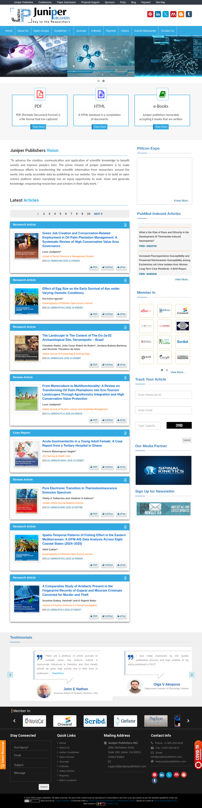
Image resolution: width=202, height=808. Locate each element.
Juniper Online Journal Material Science (62, 503)
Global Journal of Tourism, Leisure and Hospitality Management (75, 409)
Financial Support (90, 2)
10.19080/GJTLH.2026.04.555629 (64, 413)
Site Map (160, 2)
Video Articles (67, 770)
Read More (43, 673)
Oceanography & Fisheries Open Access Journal (67, 303)
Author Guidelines (69, 752)
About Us (23, 30)
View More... (182, 279)
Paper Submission (66, 2)
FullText (108, 267)
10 (88, 213)
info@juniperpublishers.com (166, 756)
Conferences (45, 2)
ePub (121, 267)
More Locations (68, 780)
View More (39, 126)
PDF (94, 267)
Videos (125, 30)
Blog (133, 2)
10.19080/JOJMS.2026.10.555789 (64, 507)
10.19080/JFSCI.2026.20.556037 (64, 609)
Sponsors (110, 2)
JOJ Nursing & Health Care (56, 456)
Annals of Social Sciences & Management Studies (68, 256)
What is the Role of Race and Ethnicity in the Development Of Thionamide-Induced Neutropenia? (164, 243)
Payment (145, 2)
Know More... (182, 200)
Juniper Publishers (23, 2)
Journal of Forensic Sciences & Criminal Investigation (69, 605)
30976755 (151, 229)
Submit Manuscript (145, 30)
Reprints (111, 30)
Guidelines (62, 30)
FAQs (123, 2)
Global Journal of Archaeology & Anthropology (66, 353)
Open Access (41, 30)
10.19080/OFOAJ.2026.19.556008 (64, 558)
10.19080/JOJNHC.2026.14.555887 (65, 460)
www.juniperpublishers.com (170, 761)
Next (98, 214)
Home (8, 30)
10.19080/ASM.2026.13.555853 (63, 260)
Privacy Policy (112, 804)
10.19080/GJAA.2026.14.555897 (64, 358)
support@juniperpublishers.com (127, 766)
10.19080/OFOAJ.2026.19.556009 (64, 307)
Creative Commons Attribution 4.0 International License (111, 801)
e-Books (96, 30)
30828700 (151, 253)
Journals (81, 30)
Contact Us (167, 30)
